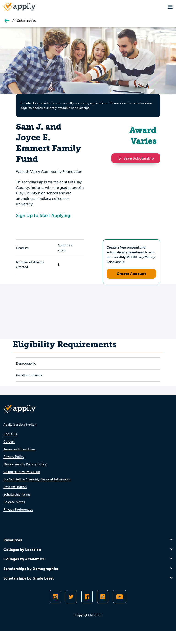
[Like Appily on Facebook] (87, 596)
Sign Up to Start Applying (43, 215)
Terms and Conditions (19, 449)
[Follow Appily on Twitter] (71, 596)
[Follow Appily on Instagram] (55, 596)
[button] (121, 158)
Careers (9, 442)
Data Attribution (15, 487)
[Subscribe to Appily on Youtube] (119, 596)
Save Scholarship (136, 158)
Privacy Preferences (18, 510)
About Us (10, 434)
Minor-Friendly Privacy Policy (25, 464)
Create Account (131, 273)
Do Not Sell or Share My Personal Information (37, 479)
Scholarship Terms (16, 494)
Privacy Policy (13, 457)
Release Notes (14, 502)
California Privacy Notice (21, 472)
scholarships (142, 103)
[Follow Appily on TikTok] (102, 596)
